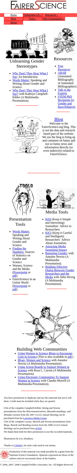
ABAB (62, 72)
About (13, 22)
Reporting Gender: (56, 253)
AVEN (38, 428)
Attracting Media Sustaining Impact (56, 248)
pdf (14, 275)
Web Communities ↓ (53, 18)
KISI (48, 219)
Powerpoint (20, 272)
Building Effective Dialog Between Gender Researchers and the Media (59, 272)
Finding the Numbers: (19, 250)
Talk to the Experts (64, 91)
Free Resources (64, 67)
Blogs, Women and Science (34, 360)
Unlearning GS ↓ (33, 15)
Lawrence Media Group (34, 418)
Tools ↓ (32, 18)
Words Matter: (21, 80)
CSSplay (18, 445)
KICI (48, 232)
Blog (13, 18)
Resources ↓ (51, 15)
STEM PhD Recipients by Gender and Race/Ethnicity (67, 101)
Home (13, 15)
